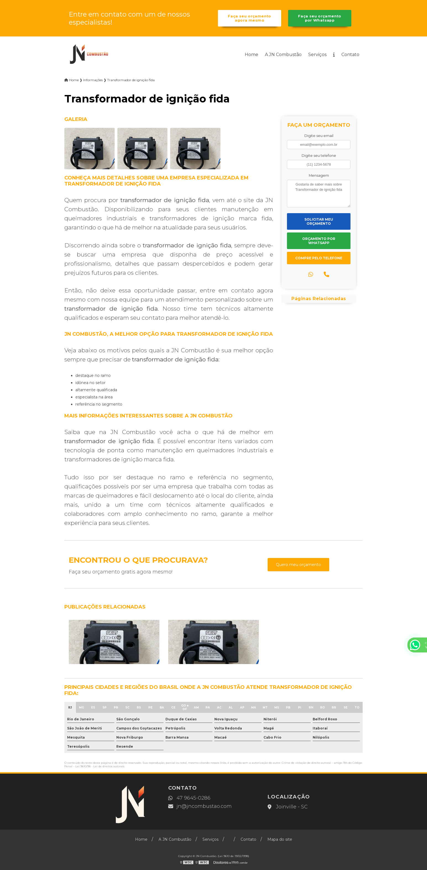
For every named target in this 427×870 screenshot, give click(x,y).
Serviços (317, 54)
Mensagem (319, 175)
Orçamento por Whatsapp (318, 241)
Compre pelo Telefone (318, 258)
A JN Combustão (283, 54)
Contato (350, 54)
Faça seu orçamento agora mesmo (249, 18)
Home (251, 54)
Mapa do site (279, 839)
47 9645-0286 (189, 798)
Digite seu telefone (319, 156)
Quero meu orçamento (298, 564)
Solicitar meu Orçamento (318, 221)
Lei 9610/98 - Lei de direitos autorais (99, 766)
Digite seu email (318, 136)
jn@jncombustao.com (200, 806)
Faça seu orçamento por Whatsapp (319, 18)
